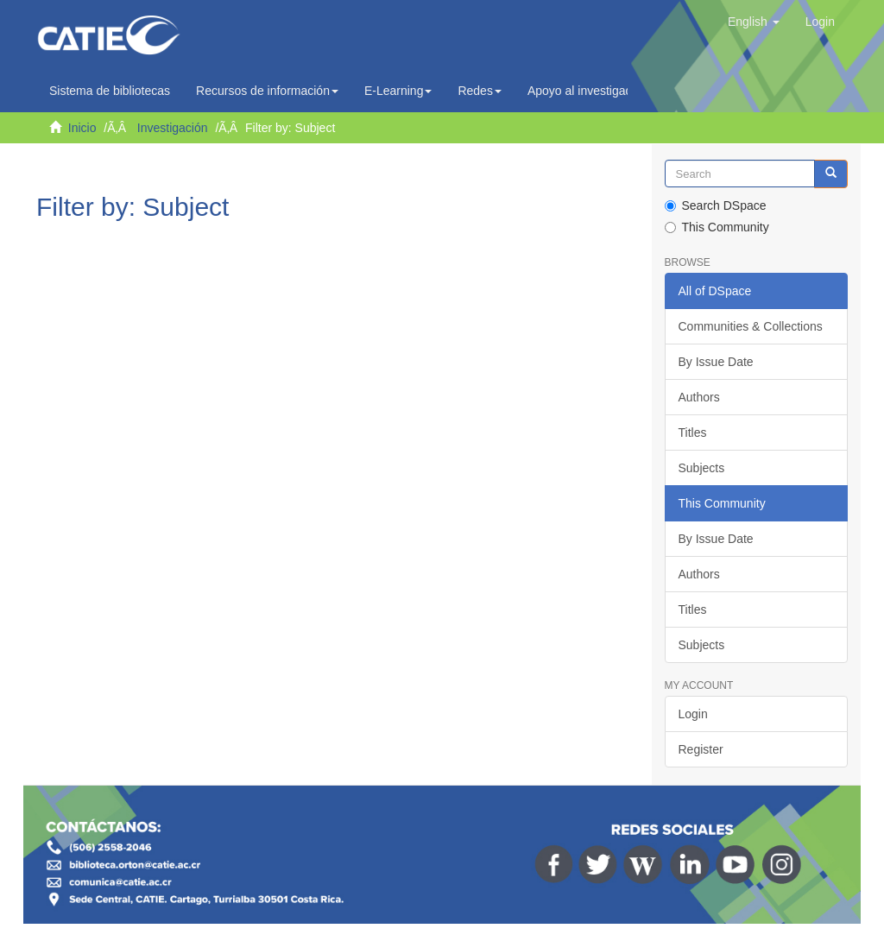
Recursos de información (267, 91)
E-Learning (398, 91)
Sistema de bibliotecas (109, 91)
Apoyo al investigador (589, 91)
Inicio (82, 128)
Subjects (702, 468)
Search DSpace (716, 205)
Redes (479, 91)
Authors (699, 397)
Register (701, 749)
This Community (717, 227)
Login (693, 714)
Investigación (172, 128)
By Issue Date (716, 362)
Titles (693, 432)
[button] (753, 21)
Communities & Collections (751, 326)
